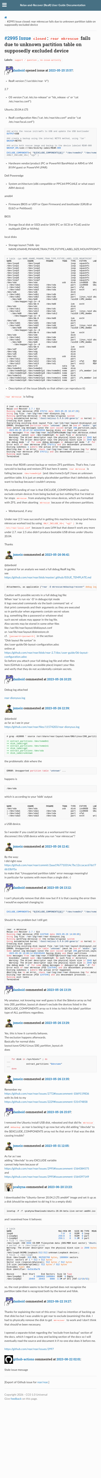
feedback (16, 1398)
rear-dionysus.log (14, 698)
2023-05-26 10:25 (59, 679)
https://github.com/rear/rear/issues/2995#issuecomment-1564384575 (46, 1168)
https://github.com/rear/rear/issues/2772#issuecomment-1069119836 (46, 1093)
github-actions (23, 1359)
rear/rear (42, 1382)
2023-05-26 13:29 (57, 1023)
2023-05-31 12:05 (57, 1146)
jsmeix (18, 554)
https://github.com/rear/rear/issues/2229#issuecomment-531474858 (45, 1102)
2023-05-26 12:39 (57, 708)
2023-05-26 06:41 (57, 554)
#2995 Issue (17, 38)
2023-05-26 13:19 (59, 990)
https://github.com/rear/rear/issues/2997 (29, 1349)
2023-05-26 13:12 (59, 888)
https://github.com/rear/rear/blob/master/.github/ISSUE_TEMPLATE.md (47, 577)
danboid (19, 70)
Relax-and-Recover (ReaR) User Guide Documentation (52, 5)
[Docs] (5, 17)
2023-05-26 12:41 (57, 846)
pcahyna (19, 1187)
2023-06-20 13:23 (60, 1187)
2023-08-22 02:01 (68, 1359)
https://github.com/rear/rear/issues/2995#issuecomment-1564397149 (46, 1176)
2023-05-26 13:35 (57, 1079)
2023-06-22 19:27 (59, 1301)
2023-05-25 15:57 (61, 70)
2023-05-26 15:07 (59, 1112)
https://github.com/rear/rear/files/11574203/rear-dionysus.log (41, 727)
